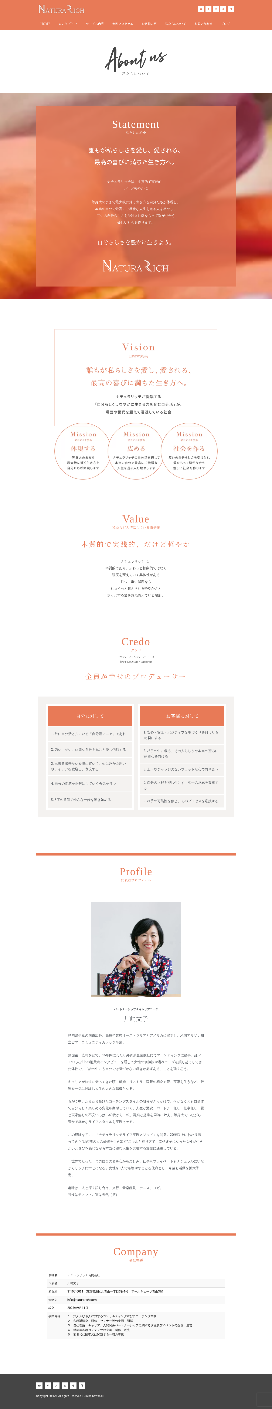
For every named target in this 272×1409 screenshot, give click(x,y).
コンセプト (68, 23)
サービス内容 (95, 23)
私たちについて (175, 23)
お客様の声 (149, 23)
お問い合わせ (203, 23)
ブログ (225, 23)
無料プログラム (122, 23)
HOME (45, 23)
